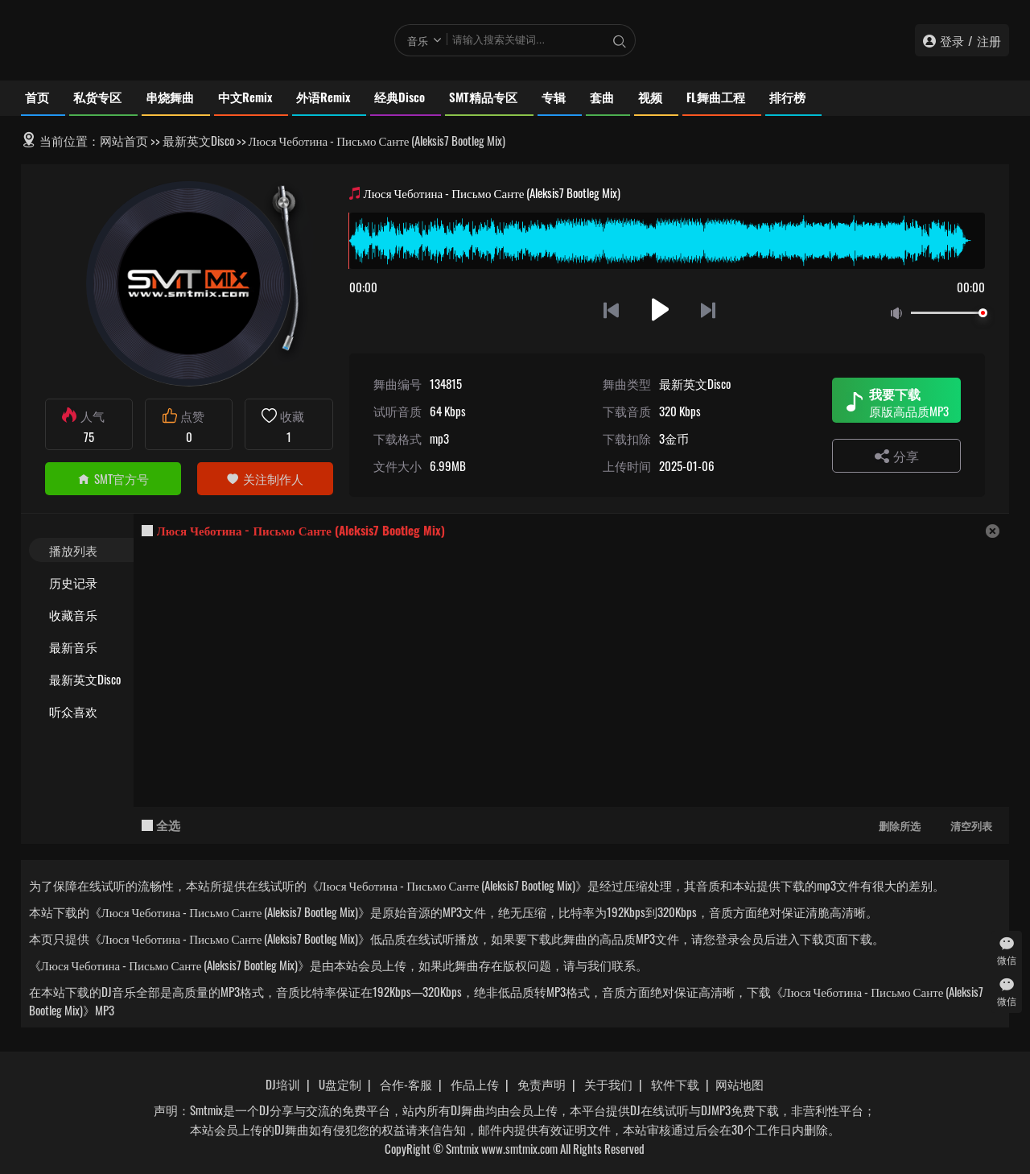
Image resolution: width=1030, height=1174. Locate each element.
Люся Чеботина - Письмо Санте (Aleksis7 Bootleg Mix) (301, 530)
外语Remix (323, 96)
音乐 (417, 40)
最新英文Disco (198, 140)
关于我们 (608, 1084)
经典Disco (399, 96)
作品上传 (475, 1084)
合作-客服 (406, 1084)
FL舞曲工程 (715, 96)
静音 (899, 313)
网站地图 (739, 1084)
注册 (989, 40)
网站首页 (124, 140)
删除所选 (900, 825)
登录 (952, 40)
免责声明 (541, 1084)
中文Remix (245, 96)
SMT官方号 (113, 478)
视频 (650, 96)
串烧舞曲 (170, 96)
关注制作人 (264, 478)
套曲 (602, 96)
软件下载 (675, 1084)
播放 (660, 309)
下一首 (709, 309)
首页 (37, 96)
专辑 (554, 96)
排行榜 (787, 96)
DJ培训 (283, 1084)
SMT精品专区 (483, 96)
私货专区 (97, 96)
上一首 (611, 309)
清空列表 (971, 825)
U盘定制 (340, 1084)
